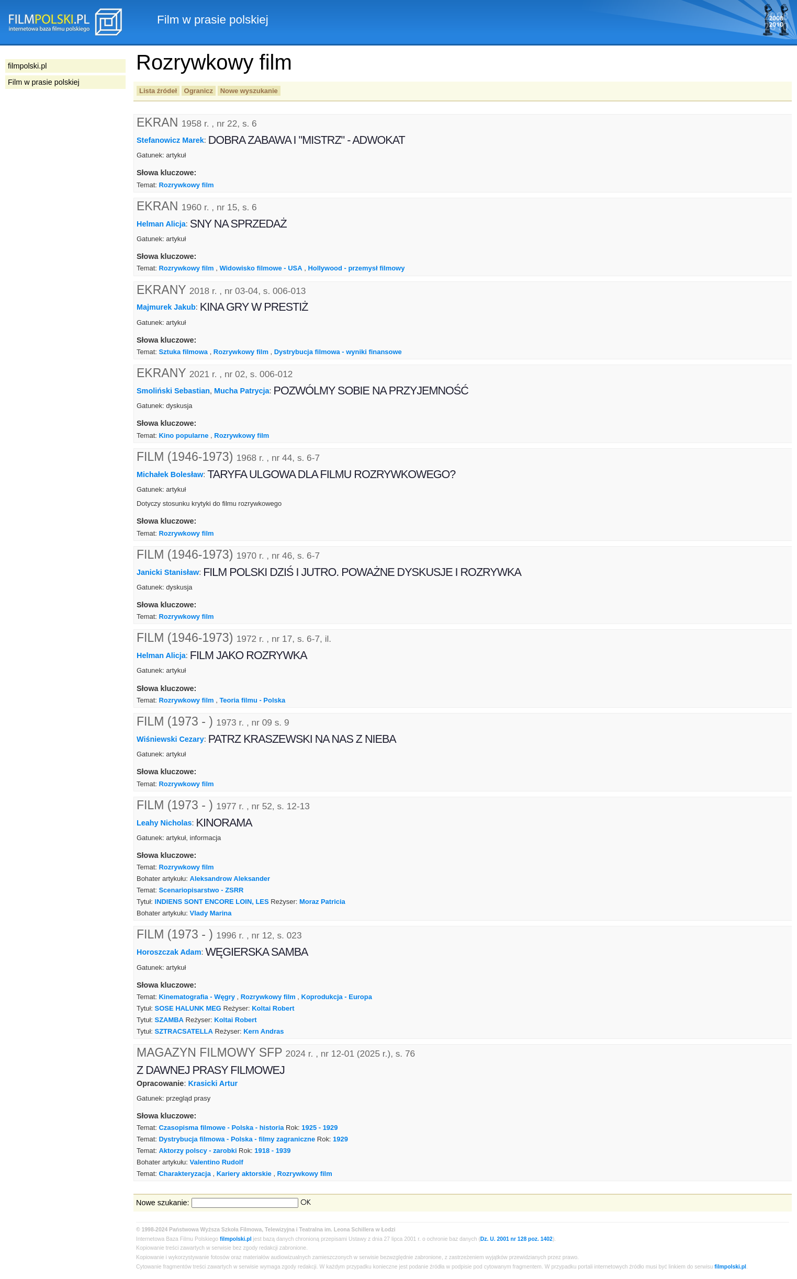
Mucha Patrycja (242, 391)
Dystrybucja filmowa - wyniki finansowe (338, 352)
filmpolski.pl (236, 1239)
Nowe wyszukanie (249, 91)
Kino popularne (183, 435)
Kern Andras (263, 1031)
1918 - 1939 (272, 1151)
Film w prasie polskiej (44, 82)
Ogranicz (198, 91)
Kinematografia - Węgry (196, 997)
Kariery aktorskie (244, 1174)
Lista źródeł (158, 91)
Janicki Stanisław (168, 572)
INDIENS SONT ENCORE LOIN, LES (212, 902)
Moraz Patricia (322, 902)
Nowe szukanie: (162, 1202)
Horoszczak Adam (169, 952)
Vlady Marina (211, 913)
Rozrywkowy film (186, 185)
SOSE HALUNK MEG (188, 1008)
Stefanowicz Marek (170, 140)
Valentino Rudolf (216, 1162)
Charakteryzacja (184, 1174)
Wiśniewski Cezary (170, 739)
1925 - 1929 (319, 1127)
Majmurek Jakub (166, 307)
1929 (340, 1139)
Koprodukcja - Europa (336, 997)
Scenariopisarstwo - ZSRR (201, 890)
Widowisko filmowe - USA (260, 268)
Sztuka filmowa (183, 352)
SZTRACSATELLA (184, 1031)
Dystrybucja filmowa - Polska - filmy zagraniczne (237, 1139)
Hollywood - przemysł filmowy (356, 268)
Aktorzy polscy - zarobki (198, 1151)
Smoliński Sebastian (173, 391)
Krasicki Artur (213, 1083)
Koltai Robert (273, 1008)
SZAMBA (169, 1020)
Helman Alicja (161, 223)
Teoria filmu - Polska (252, 700)
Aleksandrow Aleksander (230, 878)
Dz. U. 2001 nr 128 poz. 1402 (516, 1239)
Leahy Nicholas (164, 822)
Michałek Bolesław (170, 474)
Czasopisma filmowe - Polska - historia (221, 1127)
